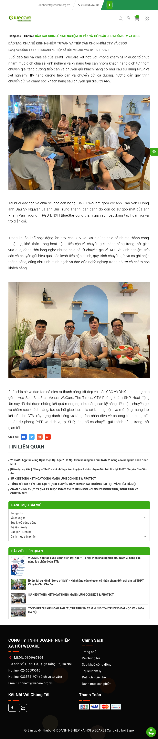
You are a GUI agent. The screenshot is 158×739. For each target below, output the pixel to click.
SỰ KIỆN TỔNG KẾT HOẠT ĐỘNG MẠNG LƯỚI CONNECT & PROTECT (53, 478)
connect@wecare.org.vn (53, 4)
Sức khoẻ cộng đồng (24, 522)
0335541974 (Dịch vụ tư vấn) (41, 677)
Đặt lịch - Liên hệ (21, 531)
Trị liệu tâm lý (19, 527)
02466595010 (30, 670)
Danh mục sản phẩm (24, 536)
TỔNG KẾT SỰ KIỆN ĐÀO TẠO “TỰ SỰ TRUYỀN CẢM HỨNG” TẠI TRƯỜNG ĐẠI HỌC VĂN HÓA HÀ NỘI (73, 484)
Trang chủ (17, 513)
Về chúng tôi (18, 517)
